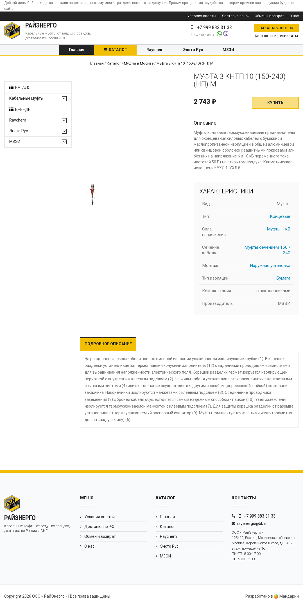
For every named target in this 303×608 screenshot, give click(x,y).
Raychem (155, 49)
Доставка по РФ (235, 16)
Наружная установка (270, 265)
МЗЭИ (228, 49)
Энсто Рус (193, 49)
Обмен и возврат (269, 16)
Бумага (283, 278)
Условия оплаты (201, 16)
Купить (275, 102)
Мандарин (286, 596)
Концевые (280, 216)
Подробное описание (108, 344)
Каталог (118, 49)
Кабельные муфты (26, 98)
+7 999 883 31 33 (259, 516)
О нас (294, 16)
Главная (76, 49)
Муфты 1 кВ (278, 229)
